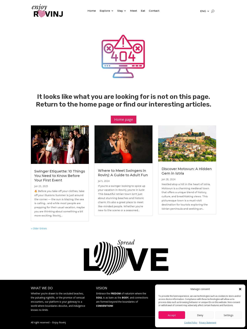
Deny (200, 315)
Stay (120, 11)
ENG (203, 11)
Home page (123, 119)
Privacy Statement (207, 322)
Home (91, 11)
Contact (154, 11)
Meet (133, 11)
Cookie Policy (190, 322)
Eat (143, 11)
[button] (240, 289)
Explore (105, 11)
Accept (172, 315)
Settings (228, 315)
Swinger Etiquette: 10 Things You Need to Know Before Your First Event (59, 175)
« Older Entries (39, 228)
